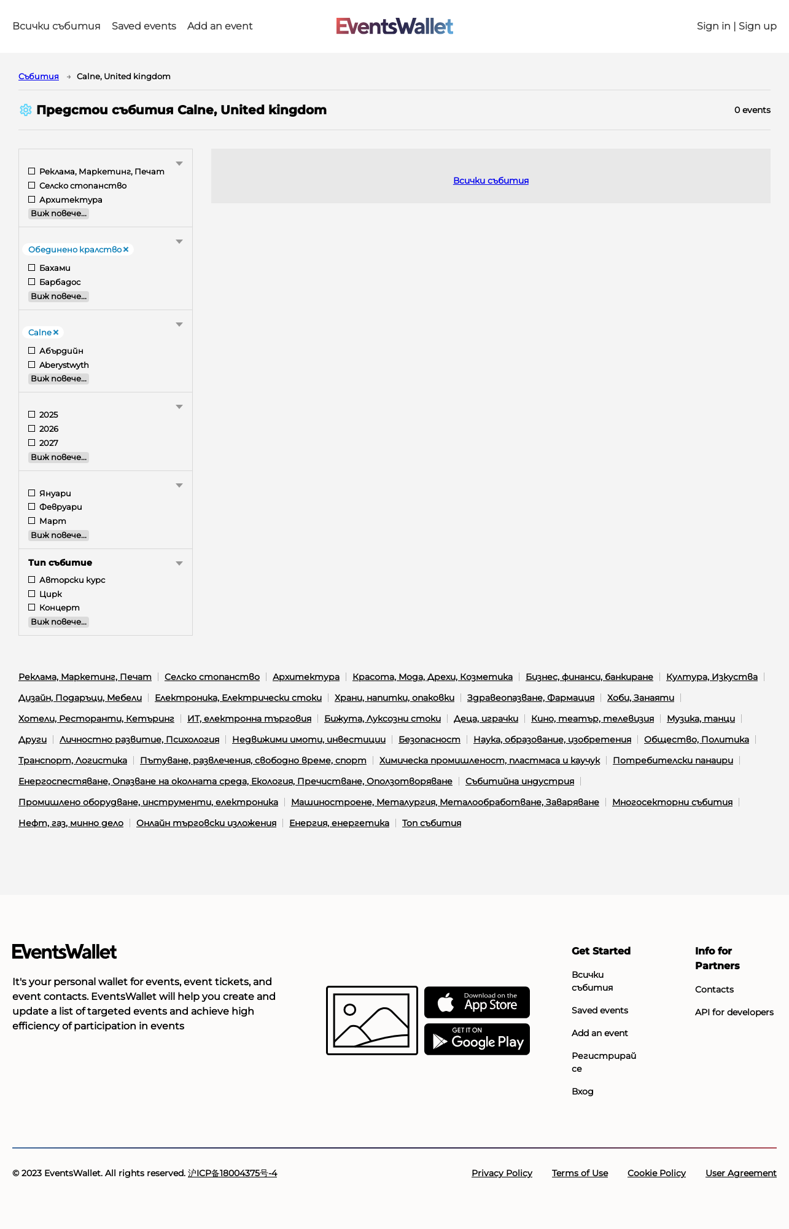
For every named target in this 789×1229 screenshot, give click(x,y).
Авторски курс (71, 580)
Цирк (49, 594)
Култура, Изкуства (712, 676)
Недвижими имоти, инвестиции (309, 739)
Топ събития (431, 823)
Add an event (219, 26)
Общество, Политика (696, 739)
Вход (583, 1091)
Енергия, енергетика (339, 823)
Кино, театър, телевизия (592, 718)
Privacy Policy (502, 1173)
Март (51, 521)
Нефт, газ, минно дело (70, 823)
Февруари (59, 507)
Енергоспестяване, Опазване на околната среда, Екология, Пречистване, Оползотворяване (235, 781)
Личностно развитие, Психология (139, 739)
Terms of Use (580, 1173)
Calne (43, 332)
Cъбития (38, 76)
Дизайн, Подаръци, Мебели (80, 697)
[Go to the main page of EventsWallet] (394, 27)
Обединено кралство (78, 249)
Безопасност (429, 739)
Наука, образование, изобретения (552, 739)
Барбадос (58, 282)
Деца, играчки (486, 718)
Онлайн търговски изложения (206, 823)
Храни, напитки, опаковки (394, 697)
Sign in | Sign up (737, 26)
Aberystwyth (63, 365)
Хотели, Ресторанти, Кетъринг (96, 718)
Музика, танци (701, 718)
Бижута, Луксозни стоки (382, 718)
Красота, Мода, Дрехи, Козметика (432, 676)
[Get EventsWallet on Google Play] (477, 1039)
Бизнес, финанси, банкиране (589, 676)
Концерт (58, 608)
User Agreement (741, 1173)
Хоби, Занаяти (640, 697)
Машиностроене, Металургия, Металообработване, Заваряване (445, 802)
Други (32, 739)
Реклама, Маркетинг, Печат (101, 172)
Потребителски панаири (673, 760)
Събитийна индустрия (519, 781)
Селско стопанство (81, 186)
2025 (47, 415)
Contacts (714, 989)
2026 (47, 429)
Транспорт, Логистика (72, 760)
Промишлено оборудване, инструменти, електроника (148, 802)
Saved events (144, 26)
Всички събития (56, 26)
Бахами (54, 268)
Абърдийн (60, 351)
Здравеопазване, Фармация (530, 697)
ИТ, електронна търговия (249, 718)
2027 (47, 443)
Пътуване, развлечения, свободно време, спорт (253, 760)
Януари (54, 493)
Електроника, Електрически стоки (238, 697)
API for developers (734, 1012)
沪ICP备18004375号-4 (232, 1173)
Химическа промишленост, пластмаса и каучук (489, 760)
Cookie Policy (657, 1173)
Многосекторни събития (672, 802)
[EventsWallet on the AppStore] (477, 1003)
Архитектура (70, 200)
